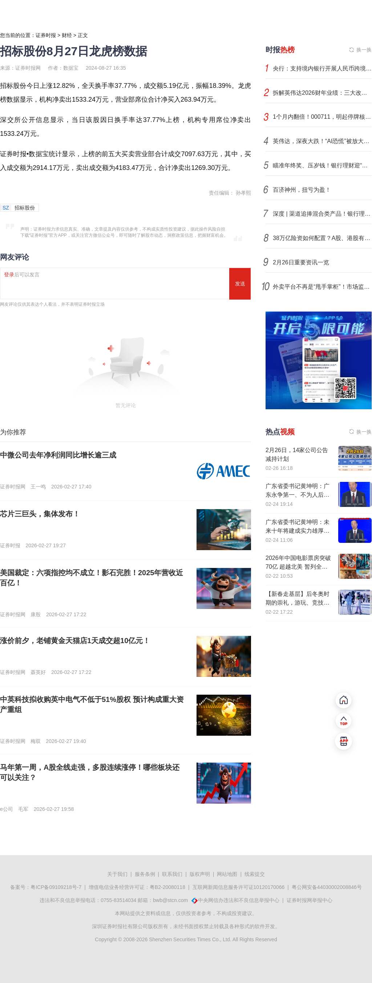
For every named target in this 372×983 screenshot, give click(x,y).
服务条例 (145, 874)
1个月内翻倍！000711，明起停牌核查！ (322, 117)
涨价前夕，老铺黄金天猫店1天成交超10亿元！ (75, 641)
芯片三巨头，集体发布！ (40, 514)
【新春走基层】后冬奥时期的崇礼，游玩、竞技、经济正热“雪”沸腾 (297, 602)
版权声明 (200, 874)
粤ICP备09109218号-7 (56, 887)
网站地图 (227, 874)
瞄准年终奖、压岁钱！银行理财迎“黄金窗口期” (322, 165)
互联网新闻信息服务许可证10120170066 (239, 887)
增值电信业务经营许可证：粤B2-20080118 (137, 887)
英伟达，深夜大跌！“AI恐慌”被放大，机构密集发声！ (322, 141)
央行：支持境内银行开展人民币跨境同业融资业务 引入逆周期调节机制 (322, 68)
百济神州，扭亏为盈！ (302, 190)
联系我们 (172, 874)
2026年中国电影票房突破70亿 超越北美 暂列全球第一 (298, 566)
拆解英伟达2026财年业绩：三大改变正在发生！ (322, 93)
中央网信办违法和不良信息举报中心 (238, 900)
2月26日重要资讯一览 (301, 262)
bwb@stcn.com (170, 900)
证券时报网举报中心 (309, 900)
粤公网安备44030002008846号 (327, 887)
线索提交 (254, 874)
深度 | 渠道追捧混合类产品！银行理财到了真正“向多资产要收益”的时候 (322, 214)
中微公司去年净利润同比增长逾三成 (58, 455)
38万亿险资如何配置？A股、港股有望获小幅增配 (322, 238)
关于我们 (117, 874)
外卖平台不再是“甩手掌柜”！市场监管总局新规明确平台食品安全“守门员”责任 (322, 287)
